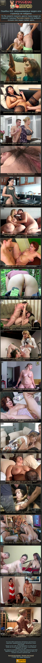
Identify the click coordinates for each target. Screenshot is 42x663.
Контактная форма (14, 655)
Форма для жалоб (28, 655)
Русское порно (23, 18)
